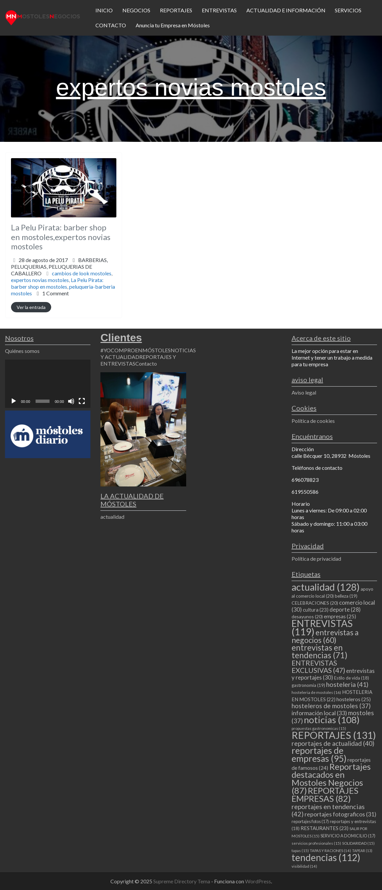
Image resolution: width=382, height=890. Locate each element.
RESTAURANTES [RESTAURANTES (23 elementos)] (324, 828)
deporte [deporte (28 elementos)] (345, 609)
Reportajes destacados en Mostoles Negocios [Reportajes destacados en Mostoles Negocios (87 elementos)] (331, 778)
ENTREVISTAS (219, 10)
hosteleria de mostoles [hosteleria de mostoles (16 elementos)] (316, 692)
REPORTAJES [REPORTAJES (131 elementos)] (334, 735)
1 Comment (55, 293)
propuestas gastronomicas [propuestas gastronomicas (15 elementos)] (319, 728)
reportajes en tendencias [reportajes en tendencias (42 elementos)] (328, 810)
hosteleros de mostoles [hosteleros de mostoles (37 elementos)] (331, 706)
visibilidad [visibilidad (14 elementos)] (304, 866)
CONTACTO (110, 25)
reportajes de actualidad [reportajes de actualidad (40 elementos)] (333, 743)
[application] (47, 384)
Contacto (146, 363)
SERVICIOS (348, 10)
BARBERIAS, (59, 266)
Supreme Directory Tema (182, 881)
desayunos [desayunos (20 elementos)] (307, 616)
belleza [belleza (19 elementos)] (346, 596)
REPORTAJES (176, 10)
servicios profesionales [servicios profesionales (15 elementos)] (316, 843)
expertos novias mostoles (40, 280)
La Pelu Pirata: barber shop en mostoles (57, 283)
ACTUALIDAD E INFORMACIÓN (285, 10)
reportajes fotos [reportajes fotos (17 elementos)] (310, 821)
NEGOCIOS (136, 10)
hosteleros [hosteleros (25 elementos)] (353, 699)
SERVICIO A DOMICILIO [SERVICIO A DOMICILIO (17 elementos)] (347, 835)
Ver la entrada (31, 307)
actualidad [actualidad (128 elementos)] (326, 587)
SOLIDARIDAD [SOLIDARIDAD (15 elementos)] (358, 843)
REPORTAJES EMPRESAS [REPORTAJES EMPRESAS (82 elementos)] (325, 794)
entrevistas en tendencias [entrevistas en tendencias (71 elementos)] (319, 651)
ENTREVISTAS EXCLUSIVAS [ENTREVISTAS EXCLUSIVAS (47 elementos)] (318, 666)
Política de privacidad (316, 558)
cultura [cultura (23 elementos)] (315, 610)
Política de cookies (313, 421)
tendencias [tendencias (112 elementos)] (326, 857)
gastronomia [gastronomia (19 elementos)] (308, 685)
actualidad (112, 516)
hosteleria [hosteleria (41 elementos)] (347, 684)
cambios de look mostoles (81, 273)
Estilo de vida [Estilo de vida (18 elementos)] (351, 678)
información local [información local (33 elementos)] (319, 713)
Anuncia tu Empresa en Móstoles (173, 25)
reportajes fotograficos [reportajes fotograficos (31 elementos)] (340, 814)
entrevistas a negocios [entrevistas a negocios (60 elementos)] (325, 636)
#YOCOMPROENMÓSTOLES (135, 350)
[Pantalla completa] (81, 401)
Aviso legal (304, 392)
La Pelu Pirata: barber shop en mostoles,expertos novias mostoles (60, 236)
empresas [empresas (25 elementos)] (340, 616)
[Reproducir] (13, 401)
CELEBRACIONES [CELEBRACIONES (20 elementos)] (315, 603)
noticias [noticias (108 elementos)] (332, 719)
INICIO (104, 10)
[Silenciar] (71, 401)
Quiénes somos (22, 351)
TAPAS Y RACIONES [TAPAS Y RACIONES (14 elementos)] (330, 850)
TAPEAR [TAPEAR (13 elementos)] (362, 850)
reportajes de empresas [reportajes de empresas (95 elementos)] (319, 754)
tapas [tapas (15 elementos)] (300, 850)
